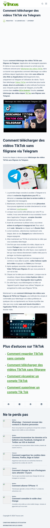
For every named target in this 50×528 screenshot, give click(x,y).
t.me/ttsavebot (21, 209)
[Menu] (46, 4)
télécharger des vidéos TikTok (31, 69)
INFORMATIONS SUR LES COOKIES (12, 525)
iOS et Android (24, 90)
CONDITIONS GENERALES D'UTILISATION (14, 522)
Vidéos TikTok (20, 82)
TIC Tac (28, 93)
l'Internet (30, 21)
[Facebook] (8, 404)
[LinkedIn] (41, 404)
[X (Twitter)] (19, 404)
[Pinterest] (30, 404)
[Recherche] (42, 3)
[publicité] (25, 40)
